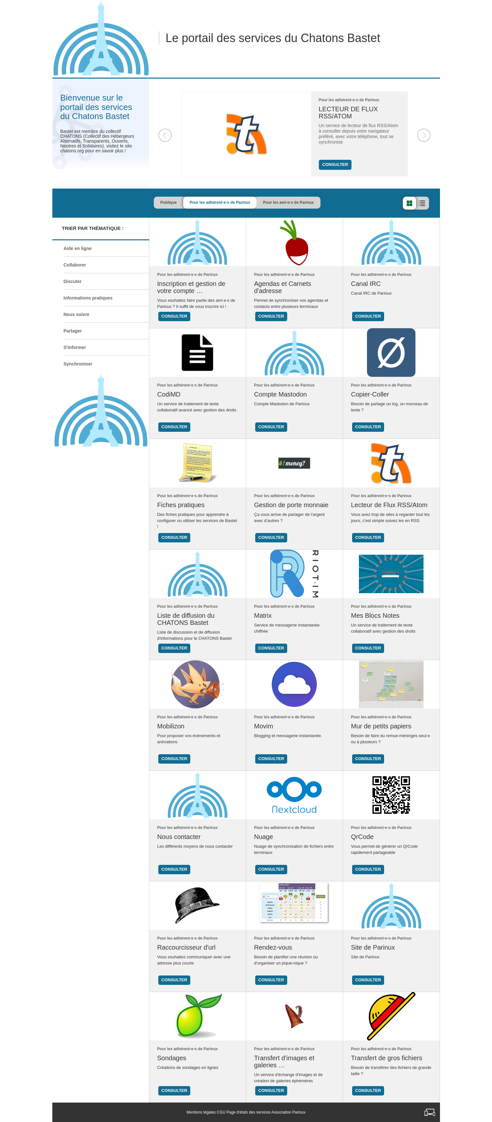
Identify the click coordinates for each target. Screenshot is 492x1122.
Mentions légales (201, 1112)
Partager (73, 330)
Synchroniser (78, 363)
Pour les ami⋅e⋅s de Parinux (309, 202)
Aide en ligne (78, 248)
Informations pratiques (88, 297)
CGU (221, 1112)
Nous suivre (76, 314)
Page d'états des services (248, 1112)
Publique (190, 202)
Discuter (73, 281)
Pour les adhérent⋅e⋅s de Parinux (241, 202)
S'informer (75, 347)
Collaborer (75, 264)
